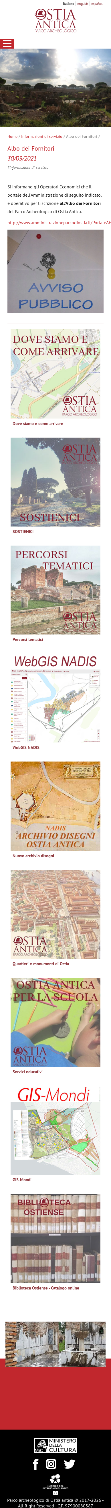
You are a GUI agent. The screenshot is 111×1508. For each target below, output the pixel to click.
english (82, 3)
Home (12, 136)
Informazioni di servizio (41, 136)
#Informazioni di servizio (27, 167)
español (97, 3)
